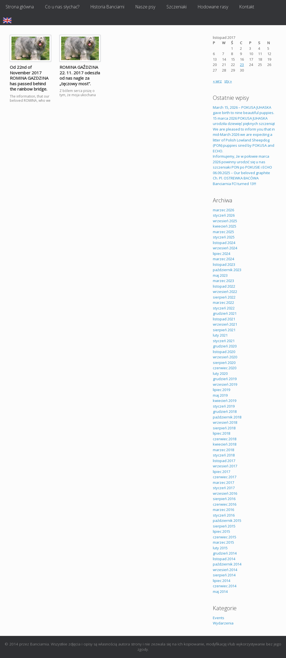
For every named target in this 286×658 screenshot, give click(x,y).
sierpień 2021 (224, 329)
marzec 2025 (223, 231)
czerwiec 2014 (224, 585)
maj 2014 (220, 591)
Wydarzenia (223, 623)
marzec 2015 (223, 542)
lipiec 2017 (221, 471)
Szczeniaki (176, 7)
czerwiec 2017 (224, 476)
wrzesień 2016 (225, 493)
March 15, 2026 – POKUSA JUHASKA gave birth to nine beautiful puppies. (243, 110)
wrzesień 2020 (225, 356)
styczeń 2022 (224, 308)
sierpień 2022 (224, 297)
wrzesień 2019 (225, 384)
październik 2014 (227, 564)
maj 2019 (220, 395)
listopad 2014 (224, 558)
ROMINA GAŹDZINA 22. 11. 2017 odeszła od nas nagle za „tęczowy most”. (79, 75)
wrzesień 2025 (225, 220)
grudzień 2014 (225, 553)
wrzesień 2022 (225, 291)
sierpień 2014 (224, 574)
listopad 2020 (224, 351)
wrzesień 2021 (225, 324)
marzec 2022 (223, 302)
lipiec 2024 (221, 253)
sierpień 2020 (224, 362)
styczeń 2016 (224, 515)
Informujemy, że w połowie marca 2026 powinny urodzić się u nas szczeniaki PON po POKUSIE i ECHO (242, 162)
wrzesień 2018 (225, 422)
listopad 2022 (224, 286)
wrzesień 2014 (225, 569)
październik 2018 (227, 417)
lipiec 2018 (221, 433)
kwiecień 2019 (224, 400)
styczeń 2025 (224, 237)
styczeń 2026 (224, 215)
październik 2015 (227, 520)
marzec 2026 (223, 209)
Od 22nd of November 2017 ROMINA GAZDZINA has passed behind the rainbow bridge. (29, 78)
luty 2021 (220, 335)
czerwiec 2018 (224, 438)
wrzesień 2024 (225, 247)
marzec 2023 (223, 280)
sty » (228, 81)
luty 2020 (220, 373)
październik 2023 (227, 269)
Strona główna (20, 7)
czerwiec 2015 (224, 536)
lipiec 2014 (221, 580)
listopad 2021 (224, 318)
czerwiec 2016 (224, 504)
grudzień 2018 (225, 411)
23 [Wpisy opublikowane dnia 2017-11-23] (242, 64)
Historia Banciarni (107, 7)
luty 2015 (220, 547)
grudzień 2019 (225, 378)
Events (218, 617)
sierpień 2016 (224, 498)
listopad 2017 (224, 460)
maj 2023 (220, 275)
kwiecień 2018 (224, 444)
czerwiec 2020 (224, 367)
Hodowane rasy (213, 7)
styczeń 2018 (224, 455)
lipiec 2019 (221, 389)
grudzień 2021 (225, 313)
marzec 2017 (223, 482)
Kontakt (246, 7)
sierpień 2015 (224, 526)
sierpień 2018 (224, 427)
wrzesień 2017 (225, 465)
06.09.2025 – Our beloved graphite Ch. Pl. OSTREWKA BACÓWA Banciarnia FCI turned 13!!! (241, 178)
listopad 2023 (224, 264)
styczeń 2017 (224, 487)
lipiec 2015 (221, 531)
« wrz (217, 81)
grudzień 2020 (225, 346)
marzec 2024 (223, 258)
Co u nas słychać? (62, 7)
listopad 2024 (224, 242)
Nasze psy (145, 7)
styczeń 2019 (224, 406)
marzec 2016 (223, 509)
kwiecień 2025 (224, 226)
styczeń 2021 (224, 340)
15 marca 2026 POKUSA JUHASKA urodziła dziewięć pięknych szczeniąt (244, 121)
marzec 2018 (223, 449)
